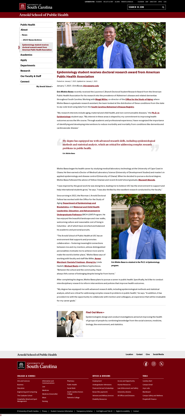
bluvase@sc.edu (91, 86)
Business (20, 385)
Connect (24, 82)
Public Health (27, 25)
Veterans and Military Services (103, 396)
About (24, 30)
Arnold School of (43, 15)
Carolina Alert (147, 381)
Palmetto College (73, 398)
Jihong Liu (91, 262)
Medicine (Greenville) (50, 394)
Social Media (158, 355)
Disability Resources (99, 399)
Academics (26, 55)
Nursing (45, 401)
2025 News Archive (32, 40)
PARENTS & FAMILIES (127, 2)
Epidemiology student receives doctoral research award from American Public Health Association (37, 47)
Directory (153, 2)
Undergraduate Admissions (102, 385)
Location (129, 355)
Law (43, 387)
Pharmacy (70, 381)
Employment (97, 381)
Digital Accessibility (123, 411)
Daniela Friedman (76, 262)
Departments (27, 65)
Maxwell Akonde (146, 180)
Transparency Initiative (85, 411)
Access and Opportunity (126, 381)
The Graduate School (24, 396)
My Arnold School (43, 87)
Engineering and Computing (27, 392)
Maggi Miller (101, 99)
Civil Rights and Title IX (104, 411)
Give (165, 2)
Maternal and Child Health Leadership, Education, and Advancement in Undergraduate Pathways (78, 211)
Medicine (45, 390)
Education (20, 388)
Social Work (71, 388)
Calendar (141, 2)
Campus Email (148, 385)
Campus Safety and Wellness (153, 396)
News (24, 35)
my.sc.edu (146, 388)
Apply (160, 2)
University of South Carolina (29, 411)
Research (25, 71)
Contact (139, 355)
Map (147, 2)
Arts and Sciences (23, 381)
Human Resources (124, 385)
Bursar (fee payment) (100, 392)
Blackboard (146, 392)
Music (44, 398)
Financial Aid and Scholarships (102, 388)
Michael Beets (71, 266)
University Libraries (124, 392)
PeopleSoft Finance (149, 399)
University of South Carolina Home (35, 6)
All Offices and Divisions (126, 396)
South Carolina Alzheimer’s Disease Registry (112, 107)
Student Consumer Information (62, 411)
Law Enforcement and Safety (128, 388)
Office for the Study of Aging (139, 99)
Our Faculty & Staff (30, 76)
